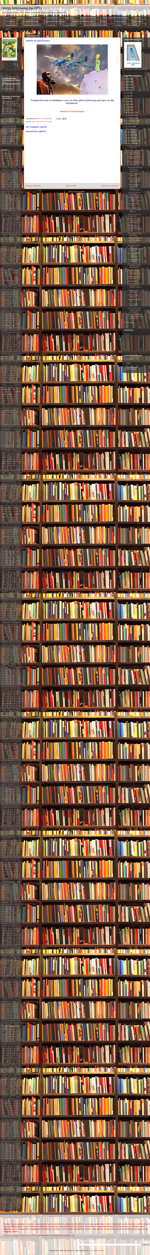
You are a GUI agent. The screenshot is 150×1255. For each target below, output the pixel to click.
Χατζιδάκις (12, 1064)
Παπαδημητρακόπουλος (8, 837)
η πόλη (18, 522)
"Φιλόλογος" (5, 153)
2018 (128, 101)
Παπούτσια (13, 840)
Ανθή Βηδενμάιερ (15, 208)
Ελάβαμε (6, 424)
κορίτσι (15, 610)
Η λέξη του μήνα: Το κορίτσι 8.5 (134, 215)
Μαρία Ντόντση (13, 681)
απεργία (4, 234)
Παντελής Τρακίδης (11, 833)
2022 (128, 90)
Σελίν (3, 921)
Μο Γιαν (16, 710)
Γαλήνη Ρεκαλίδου (8, 294)
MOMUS (9, 1167)
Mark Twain (17, 1163)
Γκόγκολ (18, 346)
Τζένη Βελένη (8, 994)
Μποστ (3, 736)
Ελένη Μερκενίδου (9, 426)
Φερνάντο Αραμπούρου (14, 1031)
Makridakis (14, 1162)
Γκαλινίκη (15, 344)
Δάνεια (18, 358)
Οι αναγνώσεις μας (11, 798)
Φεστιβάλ (4, 1034)
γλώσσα (4, 351)
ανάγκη (4, 193)
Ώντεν (16, 1100)
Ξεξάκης (4, 781)
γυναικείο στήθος (8, 356)
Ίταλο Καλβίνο (6, 570)
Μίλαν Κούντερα (16, 705)
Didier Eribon (9, 1122)
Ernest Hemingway (7, 1127)
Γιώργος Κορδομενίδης (14, 327)
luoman (91, 1250)
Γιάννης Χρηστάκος (9, 315)
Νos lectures (14, 777)
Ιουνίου (130, 129)
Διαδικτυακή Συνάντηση (87, 18)
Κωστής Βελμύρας (15, 633)
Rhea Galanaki (14, 1186)
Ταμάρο (8, 974)
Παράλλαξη (5, 842)
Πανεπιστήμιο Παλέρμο (8, 830)
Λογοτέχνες (17, 646)
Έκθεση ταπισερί (8, 422)
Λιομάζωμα (11, 645)
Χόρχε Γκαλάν (14, 1067)
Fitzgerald (16, 1132)
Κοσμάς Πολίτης (6, 612)
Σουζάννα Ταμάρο (15, 932)
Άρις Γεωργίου (8, 243)
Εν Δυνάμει (5, 441)
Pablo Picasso (8, 1177)
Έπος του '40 (16, 449)
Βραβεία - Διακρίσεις (7, 289)
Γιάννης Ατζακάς (7, 305)
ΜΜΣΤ (10, 710)
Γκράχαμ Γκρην (8, 348)
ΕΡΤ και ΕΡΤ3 (10, 21)
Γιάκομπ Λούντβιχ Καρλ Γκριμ (10, 303)
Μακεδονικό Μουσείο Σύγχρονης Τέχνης (11, 663)
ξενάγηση (14, 779)
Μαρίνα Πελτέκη (9, 689)
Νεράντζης (15, 743)
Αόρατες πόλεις (14, 227)
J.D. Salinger (16, 1150)
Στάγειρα (12, 938)
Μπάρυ (18, 727)
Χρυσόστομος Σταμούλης (9, 1089)
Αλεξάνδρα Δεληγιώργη (11, 179)
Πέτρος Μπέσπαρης (9, 862)
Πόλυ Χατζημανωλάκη (14, 871)
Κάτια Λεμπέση (10, 595)
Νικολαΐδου (15, 748)
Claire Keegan (16, 1117)
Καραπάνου (5, 591)
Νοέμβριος (6, 765)
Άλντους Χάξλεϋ (6, 191)
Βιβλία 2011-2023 (52, 18)
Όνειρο (4, 811)
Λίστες (9, 646)
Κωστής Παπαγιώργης (11, 634)
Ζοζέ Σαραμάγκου (9, 497)
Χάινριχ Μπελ (5, 1055)
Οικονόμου (17, 806)
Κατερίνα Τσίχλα (15, 593)
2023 (128, 87)
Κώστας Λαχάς (14, 629)
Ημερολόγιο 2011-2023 (14, 538)
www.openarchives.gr (7, 1207)
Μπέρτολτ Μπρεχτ (15, 731)
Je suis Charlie (132, 281)
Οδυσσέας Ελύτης (10, 797)
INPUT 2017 (5, 1148)
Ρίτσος (16, 904)
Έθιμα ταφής (14, 401)
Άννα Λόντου (5, 213)
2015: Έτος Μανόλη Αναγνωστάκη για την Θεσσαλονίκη (135, 316)
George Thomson (13, 1138)
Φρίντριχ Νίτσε (14, 1046)
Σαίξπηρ (4, 914)
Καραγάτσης (15, 589)
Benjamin (4, 1110)
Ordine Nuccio (11, 1174)
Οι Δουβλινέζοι (5, 800)
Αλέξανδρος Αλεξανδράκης (9, 182)
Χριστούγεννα (6, 1084)
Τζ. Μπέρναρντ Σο (15, 989)
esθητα (16, 1131)
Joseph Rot (5, 1155)
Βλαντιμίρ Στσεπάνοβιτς (9, 284)
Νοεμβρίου (131, 115)
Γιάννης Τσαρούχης (15, 313)
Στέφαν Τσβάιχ (16, 947)
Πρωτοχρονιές (8, 890)
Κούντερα (10, 614)
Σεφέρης (10, 921)
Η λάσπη (13, 511)
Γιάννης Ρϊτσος (14, 310)
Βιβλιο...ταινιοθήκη (8, 269)
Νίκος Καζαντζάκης (9, 755)
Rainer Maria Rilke (8, 1184)
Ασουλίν (16, 251)
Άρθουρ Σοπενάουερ (14, 241)
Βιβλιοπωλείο (5, 277)
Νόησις (13, 765)
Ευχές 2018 (11, 483)
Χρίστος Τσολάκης (13, 1082)
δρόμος (6, 400)
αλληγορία (6, 189)
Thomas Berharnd (13, 1198)
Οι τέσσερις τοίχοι (8, 806)
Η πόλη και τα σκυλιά (10, 524)
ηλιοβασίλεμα (6, 536)
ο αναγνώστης (13, 781)
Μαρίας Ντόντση (16, 688)
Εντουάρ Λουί (14, 441)
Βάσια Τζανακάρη (11, 258)
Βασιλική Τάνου (16, 263)
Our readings (12, 1176)
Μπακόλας (15, 726)
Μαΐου (130, 132)
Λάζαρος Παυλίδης (15, 636)
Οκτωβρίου (132, 118)
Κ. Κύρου (4, 579)
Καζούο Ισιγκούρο (6, 583)
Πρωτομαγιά (5, 889)
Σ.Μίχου (16, 913)
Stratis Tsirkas (14, 1194)
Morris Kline (17, 1167)
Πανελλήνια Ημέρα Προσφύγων (10, 828)
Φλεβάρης (4, 1043)
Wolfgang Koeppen (12, 1205)
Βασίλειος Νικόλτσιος (7, 260)
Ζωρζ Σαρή (9, 504)
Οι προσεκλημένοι (15, 804)
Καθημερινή (17, 583)
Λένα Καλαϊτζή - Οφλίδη (11, 638)
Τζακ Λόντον (17, 991)
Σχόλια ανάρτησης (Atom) (76, 191)
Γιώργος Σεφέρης (15, 336)
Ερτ (5, 459)
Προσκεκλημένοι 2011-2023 (32, 25)
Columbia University (9, 1119)
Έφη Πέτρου (14, 486)
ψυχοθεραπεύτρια (8, 1100)
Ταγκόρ (4, 970)
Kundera (4, 1157)
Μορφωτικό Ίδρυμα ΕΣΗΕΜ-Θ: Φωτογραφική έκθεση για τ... (135, 247)
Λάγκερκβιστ (5, 636)
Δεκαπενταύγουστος (7, 363)
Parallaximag (5, 1181)
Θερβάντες (14, 558)
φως (3, 1048)
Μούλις (7, 717)
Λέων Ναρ (12, 643)
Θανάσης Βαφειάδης (7, 545)
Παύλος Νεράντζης (14, 852)
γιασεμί (18, 315)
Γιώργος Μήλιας (16, 330)
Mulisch (6, 1169)
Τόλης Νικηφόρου (15, 1017)
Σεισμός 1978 (5, 920)
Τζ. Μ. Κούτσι (5, 989)
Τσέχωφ (7, 1024)
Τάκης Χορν (17, 972)
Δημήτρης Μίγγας (8, 368)
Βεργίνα (16, 265)
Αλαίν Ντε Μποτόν (8, 176)
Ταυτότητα (118, 25)
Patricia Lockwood (15, 1181)
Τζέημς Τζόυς (7, 992)
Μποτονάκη (14, 736)
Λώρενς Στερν (14, 653)
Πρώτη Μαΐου (14, 887)
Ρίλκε (15, 902)
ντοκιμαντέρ (5, 776)
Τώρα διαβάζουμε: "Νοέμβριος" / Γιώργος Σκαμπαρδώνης (133, 187)
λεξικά (3, 639)
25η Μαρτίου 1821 (10, 155)
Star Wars (10, 1193)
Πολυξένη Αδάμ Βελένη (11, 873)
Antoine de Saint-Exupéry (72, 111)
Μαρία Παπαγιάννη (7, 683)
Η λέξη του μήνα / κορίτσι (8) (133, 305)
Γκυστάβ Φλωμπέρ (13, 349)
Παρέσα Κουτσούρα (9, 844)
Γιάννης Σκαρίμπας (7, 311)
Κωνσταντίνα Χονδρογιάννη (11, 622)
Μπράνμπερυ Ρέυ (6, 738)
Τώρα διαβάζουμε (133, 25)
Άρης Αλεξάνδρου (15, 237)
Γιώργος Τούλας (6, 339)
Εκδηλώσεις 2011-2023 (30, 21)
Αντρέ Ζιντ (4, 222)
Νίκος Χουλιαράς (8, 763)
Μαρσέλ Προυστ (6, 695)
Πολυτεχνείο (5, 874)
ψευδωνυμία (5, 1091)
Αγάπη (4, 164)
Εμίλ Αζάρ (7, 438)
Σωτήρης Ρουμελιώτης (11, 962)
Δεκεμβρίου (132, 112)
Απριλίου (131, 135)
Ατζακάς (4, 253)
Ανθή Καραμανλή (9, 210)
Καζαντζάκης (14, 581)
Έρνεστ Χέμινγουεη (9, 456)
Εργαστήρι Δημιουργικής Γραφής (55, 21)
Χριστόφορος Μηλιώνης (14, 1086)
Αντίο (7, 18)
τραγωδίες (6, 1020)
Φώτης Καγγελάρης (13, 1048)
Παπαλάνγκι (5, 840)
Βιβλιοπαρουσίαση (7, 274)
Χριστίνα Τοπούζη (7, 1081)
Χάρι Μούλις (6, 1060)
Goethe (13, 1141)
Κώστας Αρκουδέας (7, 627)
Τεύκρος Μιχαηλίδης (12, 987)
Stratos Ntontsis (6, 1196)
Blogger (101, 1250)
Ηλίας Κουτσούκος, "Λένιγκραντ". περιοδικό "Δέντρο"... (135, 198)
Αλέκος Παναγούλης (14, 177)
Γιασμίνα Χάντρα (9, 317)
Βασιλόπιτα (7, 265)
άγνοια (15, 165)
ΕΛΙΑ (11, 431)
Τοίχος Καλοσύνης (9, 1015)
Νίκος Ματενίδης (15, 758)
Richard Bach (6, 1188)
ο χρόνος (17, 795)
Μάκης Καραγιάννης (8, 665)
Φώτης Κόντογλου (6, 1050)
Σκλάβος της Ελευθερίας (10, 928)
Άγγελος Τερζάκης (15, 163)
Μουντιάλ (15, 717)
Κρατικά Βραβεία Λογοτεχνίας (10, 615)
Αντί (3, 217)
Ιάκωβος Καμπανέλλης (8, 564)
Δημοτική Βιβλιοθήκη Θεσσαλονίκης (11, 375)
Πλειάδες (16, 864)
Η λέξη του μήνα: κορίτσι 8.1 (133, 291)
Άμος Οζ (15, 191)
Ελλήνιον (11, 436)
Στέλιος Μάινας (13, 945)
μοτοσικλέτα (16, 715)
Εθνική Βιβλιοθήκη (7, 403)
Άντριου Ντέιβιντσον (15, 222)
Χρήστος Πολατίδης (13, 1070)
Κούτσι (16, 614)
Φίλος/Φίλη (5, 1041)
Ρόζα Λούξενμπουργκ (8, 906)
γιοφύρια (4, 320)
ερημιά (12, 452)
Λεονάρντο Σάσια (7, 641)
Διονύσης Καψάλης (9, 398)
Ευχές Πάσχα (11, 485)
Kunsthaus (13, 1157)
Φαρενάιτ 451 (11, 1029)
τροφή (13, 1020)
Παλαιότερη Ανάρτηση (110, 186)
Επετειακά (6, 445)
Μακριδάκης (5, 667)
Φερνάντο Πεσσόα (11, 1033)
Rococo (16, 1188)
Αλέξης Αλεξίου (7, 186)
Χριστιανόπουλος (16, 1076)
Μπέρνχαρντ (5, 731)
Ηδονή (11, 529)
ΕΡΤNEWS (5, 467)
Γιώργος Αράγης (14, 320)
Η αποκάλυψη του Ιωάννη (10, 507)
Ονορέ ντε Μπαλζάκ (15, 811)
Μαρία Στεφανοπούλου (8, 686)
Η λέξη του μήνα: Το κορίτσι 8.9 (134, 146)
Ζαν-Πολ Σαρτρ (6, 493)
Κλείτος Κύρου (8, 605)
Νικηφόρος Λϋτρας (7, 746)
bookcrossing (5, 1114)
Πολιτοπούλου (5, 869)
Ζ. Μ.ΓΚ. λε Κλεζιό (13, 488)
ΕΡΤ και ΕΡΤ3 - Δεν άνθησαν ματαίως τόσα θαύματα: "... (134, 265)
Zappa (9, 1208)
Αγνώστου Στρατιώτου (9, 167)
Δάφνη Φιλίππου (6, 361)
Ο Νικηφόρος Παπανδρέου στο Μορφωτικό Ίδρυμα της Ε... (135, 227)
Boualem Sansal (16, 1114)
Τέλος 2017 (15, 982)
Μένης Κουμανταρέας (8, 701)
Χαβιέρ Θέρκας (14, 1053)
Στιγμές (15, 951)
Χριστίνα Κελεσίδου (9, 1079)
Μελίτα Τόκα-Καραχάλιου (11, 700)
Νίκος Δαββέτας (15, 751)
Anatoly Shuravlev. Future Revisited (11, 1103)
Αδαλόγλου (15, 169)
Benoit (11, 1110)
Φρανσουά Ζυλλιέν (15, 1043)
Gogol (18, 1141)
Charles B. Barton (8, 1115)
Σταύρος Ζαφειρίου (7, 942)
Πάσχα (11, 849)
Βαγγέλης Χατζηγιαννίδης (13, 255)
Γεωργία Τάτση (14, 301)
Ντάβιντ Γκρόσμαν (9, 770)
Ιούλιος (10, 565)
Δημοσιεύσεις (69, 18)
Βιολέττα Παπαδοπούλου (11, 280)
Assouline (11, 1107)
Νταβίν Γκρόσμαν (15, 769)
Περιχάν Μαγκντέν (9, 861)
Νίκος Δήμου (5, 753)
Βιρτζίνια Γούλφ (13, 282)
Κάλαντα (18, 584)
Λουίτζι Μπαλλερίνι (14, 650)
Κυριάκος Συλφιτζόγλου (11, 619)
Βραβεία (15, 287)
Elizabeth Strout (13, 1126)
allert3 (16, 1102)
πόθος (4, 866)
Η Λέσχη (10, 517)
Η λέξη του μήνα (119, 21)
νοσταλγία (5, 769)
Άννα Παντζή (16, 213)
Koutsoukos (15, 1155)
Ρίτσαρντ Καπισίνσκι (7, 904)
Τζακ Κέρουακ (7, 991)
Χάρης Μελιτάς (14, 1058)
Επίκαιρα (7, 447)
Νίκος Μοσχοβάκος (9, 760)
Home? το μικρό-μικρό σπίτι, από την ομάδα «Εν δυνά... (135, 163)
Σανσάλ (9, 918)
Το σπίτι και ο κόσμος (14, 1013)
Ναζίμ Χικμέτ (8, 741)
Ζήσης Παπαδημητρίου (14, 495)
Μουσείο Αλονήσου (7, 719)
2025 (128, 82)
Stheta (5, 1194)
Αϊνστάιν (11, 174)
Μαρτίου (131, 138)
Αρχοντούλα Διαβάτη (8, 250)
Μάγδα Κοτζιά (5, 655)
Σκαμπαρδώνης (14, 925)
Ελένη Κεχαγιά (16, 424)
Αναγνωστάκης (6, 196)
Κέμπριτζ (14, 596)
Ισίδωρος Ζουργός (7, 567)
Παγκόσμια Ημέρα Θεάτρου (13, 818)
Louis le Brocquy (7, 1160)
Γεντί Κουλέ (8, 296)
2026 (128, 79)
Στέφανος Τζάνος (6, 951)
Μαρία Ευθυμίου (14, 676)
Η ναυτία (4, 522)
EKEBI (13, 1124)
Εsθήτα (4, 488)
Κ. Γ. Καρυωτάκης (13, 577)
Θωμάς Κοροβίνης (15, 560)
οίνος (5, 807)
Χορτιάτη (4, 1067)
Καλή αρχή (8, 586)
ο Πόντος (12, 793)
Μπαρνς (12, 727)
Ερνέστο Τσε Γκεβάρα (14, 457)
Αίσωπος (18, 174)
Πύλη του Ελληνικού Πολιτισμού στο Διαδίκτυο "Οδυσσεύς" (11, 894)
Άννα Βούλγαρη (13, 212)
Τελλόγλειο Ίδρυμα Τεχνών (10, 980)
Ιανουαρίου (132, 143)
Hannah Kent (7, 1143)
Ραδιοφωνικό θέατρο (7, 897)
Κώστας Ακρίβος (13, 626)
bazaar (6, 1108)
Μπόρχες (15, 734)
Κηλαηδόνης (5, 603)
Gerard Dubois (6, 1139)
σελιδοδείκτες (15, 920)
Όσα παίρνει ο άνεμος (14, 814)
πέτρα (18, 861)
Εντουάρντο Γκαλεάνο (9, 443)
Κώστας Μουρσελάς (7, 631)
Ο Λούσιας (14, 791)
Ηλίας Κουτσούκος (14, 531)
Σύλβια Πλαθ (14, 954)
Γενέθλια (17, 294)
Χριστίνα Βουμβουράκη (11, 1077)
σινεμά (12, 923)
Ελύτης (18, 436)
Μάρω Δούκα (16, 695)
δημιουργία (5, 372)
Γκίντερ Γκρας (10, 346)
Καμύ (19, 588)
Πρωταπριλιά (5, 887)
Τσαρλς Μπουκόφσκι (14, 1022)
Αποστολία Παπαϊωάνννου (9, 236)
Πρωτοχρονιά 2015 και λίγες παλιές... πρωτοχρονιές (135, 169)
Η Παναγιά (11, 522)
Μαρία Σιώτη (14, 684)
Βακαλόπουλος (8, 256)
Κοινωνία (7, 610)
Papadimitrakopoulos (7, 1179)
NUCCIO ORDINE (11, 1170)
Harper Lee (12, 1145)
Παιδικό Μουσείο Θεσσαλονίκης (132, 368)
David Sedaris (10, 1120)
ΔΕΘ (16, 361)
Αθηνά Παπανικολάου (11, 172)
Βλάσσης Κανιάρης (7, 286)
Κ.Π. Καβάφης (14, 579)
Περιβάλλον (7, 859)
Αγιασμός (7, 165)
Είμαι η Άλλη (16, 408)
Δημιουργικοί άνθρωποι (135, 238)
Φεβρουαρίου (132, 140)
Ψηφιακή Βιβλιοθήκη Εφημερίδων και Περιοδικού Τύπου (11, 1095)
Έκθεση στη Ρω (15, 421)
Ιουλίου (130, 126)
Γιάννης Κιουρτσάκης (14, 306)
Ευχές (3, 483)
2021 (128, 93)
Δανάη (12, 358)
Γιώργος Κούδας (8, 329)
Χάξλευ (12, 1057)
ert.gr (128, 363)
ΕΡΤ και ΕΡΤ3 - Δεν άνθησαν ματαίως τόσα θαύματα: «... (134, 180)
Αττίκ (10, 253)
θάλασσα (17, 541)
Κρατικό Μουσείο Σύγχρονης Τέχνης (11, 617)
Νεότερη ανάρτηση (33, 186)
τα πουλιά (9, 965)
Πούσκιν (4, 876)
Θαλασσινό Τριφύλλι (12, 543)
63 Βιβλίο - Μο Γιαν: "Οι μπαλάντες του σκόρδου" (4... (135, 152)
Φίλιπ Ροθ (14, 1039)
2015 (128, 110)
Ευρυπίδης (10, 479)
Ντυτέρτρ (4, 777)
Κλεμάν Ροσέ (16, 607)
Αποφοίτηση (36, 18)
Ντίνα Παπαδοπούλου (11, 773)
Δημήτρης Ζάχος (8, 365)
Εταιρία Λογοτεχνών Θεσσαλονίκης (11, 470)
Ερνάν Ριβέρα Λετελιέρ (14, 454)
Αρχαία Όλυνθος (6, 244)
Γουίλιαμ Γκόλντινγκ (7, 353)
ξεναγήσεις (5, 779)
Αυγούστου (132, 123)
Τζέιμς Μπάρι (16, 992)
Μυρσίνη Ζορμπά (15, 739)
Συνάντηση (51, 25)
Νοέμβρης (17, 763)
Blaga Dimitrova (14, 1112)
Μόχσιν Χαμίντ (6, 726)
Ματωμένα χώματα (9, 696)
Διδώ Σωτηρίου (14, 386)
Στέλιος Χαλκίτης (6, 947)
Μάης (7, 657)
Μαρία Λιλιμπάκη (9, 679)
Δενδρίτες (17, 363)
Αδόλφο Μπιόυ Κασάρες (8, 170)
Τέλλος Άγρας (5, 982)
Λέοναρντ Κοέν (13, 639)
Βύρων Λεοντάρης (8, 293)
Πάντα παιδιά (137, 21)
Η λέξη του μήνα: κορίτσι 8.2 (133, 277)
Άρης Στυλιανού (9, 239)
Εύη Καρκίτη (14, 476)
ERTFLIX (10, 1131)
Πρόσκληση (5, 885)
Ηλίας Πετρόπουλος (8, 534)
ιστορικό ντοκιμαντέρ (13, 569)
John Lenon (14, 1153)
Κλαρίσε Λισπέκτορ (15, 603)
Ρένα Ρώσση (13, 901)
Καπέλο (6, 589)
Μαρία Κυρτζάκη (6, 677)
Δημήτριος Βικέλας (13, 370)
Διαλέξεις (4, 384)
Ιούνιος (16, 565)
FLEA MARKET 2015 (8, 1134)
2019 (128, 98)
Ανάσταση (4, 201)
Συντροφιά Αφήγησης (69, 25)
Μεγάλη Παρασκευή (15, 698)
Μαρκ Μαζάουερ (16, 691)
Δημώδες (6, 377)
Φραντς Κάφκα (8, 1045)
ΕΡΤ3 (9, 463)
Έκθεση (4, 417)
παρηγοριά (5, 845)
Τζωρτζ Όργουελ (7, 998)
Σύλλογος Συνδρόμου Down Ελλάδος (95, 25)
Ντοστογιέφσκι (14, 776)
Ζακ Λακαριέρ (6, 490)
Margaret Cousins (6, 1163)
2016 (128, 107)
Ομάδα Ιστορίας (13, 809)
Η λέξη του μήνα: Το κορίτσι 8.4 (134, 241)
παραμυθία (15, 842)
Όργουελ (12, 813)
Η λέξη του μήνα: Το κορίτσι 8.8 (134, 157)
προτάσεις (14, 885)
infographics (15, 1146)
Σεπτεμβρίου (132, 121)
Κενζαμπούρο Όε (7, 598)
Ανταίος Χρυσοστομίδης (11, 215)
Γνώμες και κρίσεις (13, 351)
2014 (128, 322)
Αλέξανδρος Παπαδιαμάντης (10, 184)
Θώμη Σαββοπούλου (11, 562)
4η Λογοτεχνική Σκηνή (12, 158)
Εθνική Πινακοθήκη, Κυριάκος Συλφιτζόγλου (134, 254)
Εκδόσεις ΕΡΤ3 (6, 416)
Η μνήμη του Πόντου (12, 520)
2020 (128, 96)
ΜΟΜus (18, 712)
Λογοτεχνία (7, 648)
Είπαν (33, 121)
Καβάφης (4, 581)
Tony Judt (5, 1200)
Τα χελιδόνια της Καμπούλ (11, 968)
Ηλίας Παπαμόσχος (12, 533)
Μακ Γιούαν (14, 660)
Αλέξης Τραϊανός (15, 187)
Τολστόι (6, 1018)
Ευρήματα (103, 21)
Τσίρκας (16, 1024)
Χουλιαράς (4, 1069)
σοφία (5, 933)
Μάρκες (6, 693)
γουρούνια (17, 353)
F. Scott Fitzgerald (6, 1132)
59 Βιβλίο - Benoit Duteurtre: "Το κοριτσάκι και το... (134, 272)
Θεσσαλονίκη (5, 560)
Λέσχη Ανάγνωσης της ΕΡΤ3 (22, 8)
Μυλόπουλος (5, 739)
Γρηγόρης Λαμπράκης (11, 354)
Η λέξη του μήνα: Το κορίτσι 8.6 (134, 193)
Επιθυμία (17, 445)
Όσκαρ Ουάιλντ (8, 816)
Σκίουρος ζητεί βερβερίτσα (10, 926)
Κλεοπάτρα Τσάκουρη (12, 609)
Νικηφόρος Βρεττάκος (9, 745)
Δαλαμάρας (5, 358)
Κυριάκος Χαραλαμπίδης (9, 620)
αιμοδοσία (4, 174)
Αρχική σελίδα (71, 186)
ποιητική (7, 868)
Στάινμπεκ (15, 940)
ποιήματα (11, 866)
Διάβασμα (14, 380)
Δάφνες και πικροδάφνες (11, 360)
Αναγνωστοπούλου (7, 198)
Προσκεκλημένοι (11, 25)
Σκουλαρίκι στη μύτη (7, 930)
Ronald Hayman (6, 1189)
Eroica (3, 1131)
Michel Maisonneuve (9, 1165)
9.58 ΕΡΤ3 (15, 162)
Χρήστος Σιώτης (6, 1072)
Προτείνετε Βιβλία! (7, 89)
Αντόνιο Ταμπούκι (13, 220)
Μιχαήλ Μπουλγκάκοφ (11, 707)
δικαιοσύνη (17, 394)
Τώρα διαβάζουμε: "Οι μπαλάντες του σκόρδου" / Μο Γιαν (135, 285)
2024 (128, 84)
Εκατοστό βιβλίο (13, 412)
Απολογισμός (20, 18)
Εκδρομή (15, 416)
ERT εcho (129, 359)
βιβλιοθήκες (5, 270)
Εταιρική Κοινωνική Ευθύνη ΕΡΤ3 (83, 21)
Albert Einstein (6, 1102)
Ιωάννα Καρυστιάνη (15, 572)
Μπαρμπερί (5, 727)
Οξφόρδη (6, 813)
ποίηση (18, 866)
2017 (128, 104)
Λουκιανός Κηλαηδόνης (8, 651)
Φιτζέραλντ (15, 1041)
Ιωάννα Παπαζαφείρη (11, 574)
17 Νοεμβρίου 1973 (15, 153)
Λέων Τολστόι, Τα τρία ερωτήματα (135, 234)
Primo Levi (7, 1182)
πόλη (15, 868)
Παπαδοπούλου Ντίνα (9, 838)
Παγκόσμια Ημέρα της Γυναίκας (12, 821)
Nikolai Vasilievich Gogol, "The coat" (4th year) (134, 209)
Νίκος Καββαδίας (15, 753)
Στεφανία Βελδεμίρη (11, 949)
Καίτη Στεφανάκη (8, 584)
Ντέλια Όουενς (10, 772)
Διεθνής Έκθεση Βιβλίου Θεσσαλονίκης (115, 18)
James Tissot (7, 1151)
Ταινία (10, 970)
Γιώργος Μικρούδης (9, 332)
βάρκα (18, 256)
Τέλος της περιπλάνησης (8, 984)
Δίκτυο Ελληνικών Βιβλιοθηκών (12, 396)
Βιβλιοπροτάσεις (6, 275)
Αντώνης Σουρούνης (9, 224)
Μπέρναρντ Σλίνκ (11, 729)
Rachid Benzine (16, 1182)
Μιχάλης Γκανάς (6, 708)
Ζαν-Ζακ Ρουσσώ (13, 492)
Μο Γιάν (4, 712)
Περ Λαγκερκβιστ (15, 857)
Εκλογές (18, 422)
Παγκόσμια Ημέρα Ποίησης (12, 819)
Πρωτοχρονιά (16, 889)
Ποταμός (14, 875)
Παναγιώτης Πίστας (13, 826)
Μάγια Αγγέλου (16, 655)
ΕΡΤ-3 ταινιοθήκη (13, 461)
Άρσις (16, 243)
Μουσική (14, 724)
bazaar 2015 (14, 1108)
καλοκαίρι (13, 588)
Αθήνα (18, 170)
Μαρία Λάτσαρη (16, 677)
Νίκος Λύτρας (5, 758)
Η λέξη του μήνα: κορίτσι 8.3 (133, 260)
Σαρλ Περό (16, 918)
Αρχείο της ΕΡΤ (9, 248)
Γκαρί (3, 346)
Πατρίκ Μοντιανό (8, 850)
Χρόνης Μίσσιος (11, 1088)
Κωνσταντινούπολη (10, 624)
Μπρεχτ (16, 738)
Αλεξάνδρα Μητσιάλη (9, 181)
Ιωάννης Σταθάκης (7, 576)
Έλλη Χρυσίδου (16, 433)
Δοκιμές (18, 398)
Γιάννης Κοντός (8, 308)
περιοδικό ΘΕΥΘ (16, 859)
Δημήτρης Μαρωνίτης (14, 367)
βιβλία (8, 29)
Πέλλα (8, 854)
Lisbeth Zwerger (13, 1158)
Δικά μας (138, 18)
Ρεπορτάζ (5, 902)
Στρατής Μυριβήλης (7, 952)
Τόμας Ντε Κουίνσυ (15, 1018)
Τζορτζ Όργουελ (13, 996)
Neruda (12, 1169)
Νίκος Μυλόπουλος (14, 762)
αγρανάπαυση (5, 169)
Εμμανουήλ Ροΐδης (13, 440)
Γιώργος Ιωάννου (7, 322)
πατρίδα (18, 849)
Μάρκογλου (15, 693)
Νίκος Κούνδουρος (14, 757)
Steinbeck (17, 1193)
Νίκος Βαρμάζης (7, 750)
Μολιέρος (11, 712)
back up (18, 1107)
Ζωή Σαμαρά (16, 502)
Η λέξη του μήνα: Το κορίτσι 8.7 (134, 174)
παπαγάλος (5, 835)
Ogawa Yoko (11, 1172)
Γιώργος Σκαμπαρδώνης (11, 337)
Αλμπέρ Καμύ (14, 189)
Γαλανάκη (17, 293)
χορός (15, 1065)
